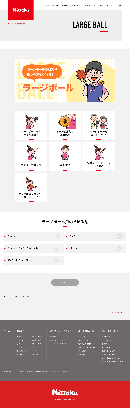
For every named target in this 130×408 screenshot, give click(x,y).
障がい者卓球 (107, 347)
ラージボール (22, 351)
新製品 (19, 336)
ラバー (19, 344)
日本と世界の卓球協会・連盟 (112, 361)
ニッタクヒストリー (66, 372)
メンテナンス (36, 344)
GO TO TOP (115, 312)
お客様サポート (9, 372)
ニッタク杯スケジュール (111, 358)
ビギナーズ (106, 336)
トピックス (82, 336)
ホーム (46, 5)
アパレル (20, 354)
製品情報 (55, 5)
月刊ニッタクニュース (86, 340)
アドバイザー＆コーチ (58, 344)
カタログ (34, 354)
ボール (19, 347)
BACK (65, 282)
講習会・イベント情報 (86, 347)
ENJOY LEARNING (18, 23)
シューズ (34, 347)
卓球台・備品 (36, 340)
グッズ (33, 351)
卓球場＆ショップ (108, 351)
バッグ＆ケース (37, 336)
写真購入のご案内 (85, 344)
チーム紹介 (82, 351)
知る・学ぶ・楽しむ (107, 5)
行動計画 (30, 372)
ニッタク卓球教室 (108, 354)
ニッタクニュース (90, 5)
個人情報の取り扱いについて (46, 372)
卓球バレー (106, 344)
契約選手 (53, 336)
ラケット (20, 340)
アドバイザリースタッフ (71, 5)
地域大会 (81, 354)
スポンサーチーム (56, 340)
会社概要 (21, 372)
